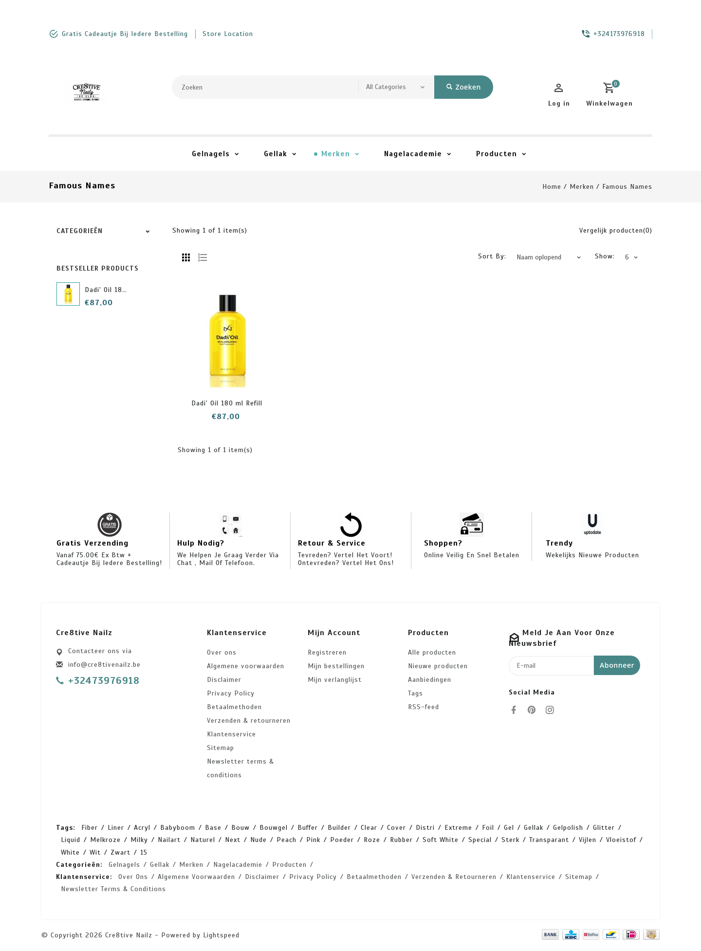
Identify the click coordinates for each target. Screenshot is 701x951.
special (480, 840)
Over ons (222, 652)
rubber (401, 840)
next (232, 840)
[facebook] (516, 710)
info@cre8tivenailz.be (104, 664)
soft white (441, 840)
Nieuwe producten (438, 666)
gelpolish (568, 827)
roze (372, 840)
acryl (142, 827)
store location (228, 34)
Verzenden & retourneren (249, 720)
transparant (549, 840)
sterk (510, 840)
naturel (202, 840)
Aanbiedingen (429, 680)
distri (425, 827)
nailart (169, 840)
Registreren (327, 652)
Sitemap (220, 748)
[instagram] (552, 710)
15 (144, 852)
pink (313, 840)
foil (488, 827)
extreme (458, 827)
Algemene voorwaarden (245, 666)
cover (396, 827)
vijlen (587, 840)
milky (139, 840)
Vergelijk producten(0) (615, 230)
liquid (70, 840)
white (70, 852)
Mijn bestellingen (336, 666)
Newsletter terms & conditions (240, 768)
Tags (415, 693)
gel (509, 827)
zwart (120, 852)
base (213, 827)
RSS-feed (423, 707)
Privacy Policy (231, 693)
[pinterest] (534, 710)
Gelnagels (211, 153)
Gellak (275, 153)
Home (551, 187)
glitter (604, 827)
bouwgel (273, 827)
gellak (533, 827)
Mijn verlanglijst (335, 680)
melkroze (105, 840)
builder (339, 827)
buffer (307, 827)
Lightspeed (221, 935)
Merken (335, 153)
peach (286, 840)
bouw (240, 827)
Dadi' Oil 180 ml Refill (120, 290)
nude (258, 840)
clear (369, 827)
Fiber (89, 827)
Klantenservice (231, 734)
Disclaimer (224, 680)
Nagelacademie (413, 153)
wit (95, 852)
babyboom (177, 827)
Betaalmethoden (234, 707)
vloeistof (621, 840)
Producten (496, 153)
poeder (342, 840)
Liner (116, 827)
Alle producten (432, 652)
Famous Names (627, 187)
